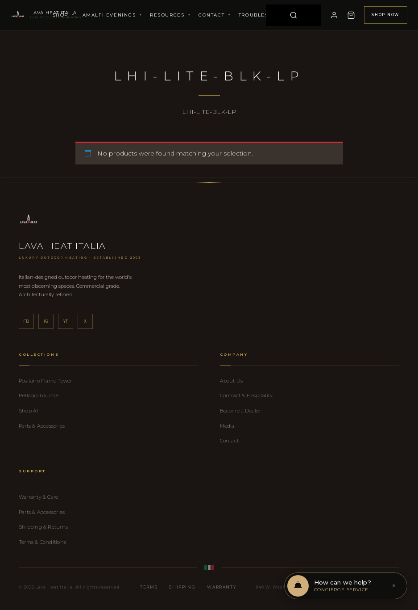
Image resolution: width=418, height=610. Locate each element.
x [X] (85, 321)
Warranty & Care (38, 497)
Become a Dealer (240, 411)
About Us (231, 381)
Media (227, 426)
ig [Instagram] (46, 321)
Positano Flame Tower (45, 381)
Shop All (29, 411)
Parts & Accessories (42, 426)
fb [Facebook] (26, 321)
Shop (64, 15)
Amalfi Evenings (113, 15)
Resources (170, 15)
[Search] (293, 15)
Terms (148, 587)
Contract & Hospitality (246, 395)
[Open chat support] (344, 585)
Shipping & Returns (43, 527)
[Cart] (351, 15)
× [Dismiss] (394, 586)
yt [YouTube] (65, 321)
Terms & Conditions (42, 542)
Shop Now (386, 15)
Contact (215, 15)
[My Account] (334, 15)
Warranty (221, 587)
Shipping (182, 587)
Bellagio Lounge (38, 395)
